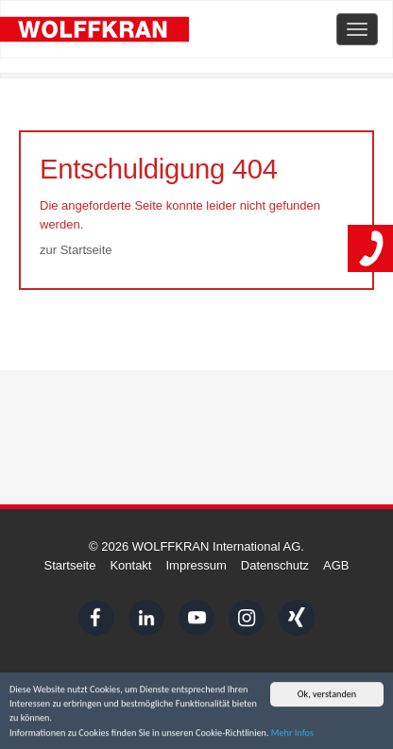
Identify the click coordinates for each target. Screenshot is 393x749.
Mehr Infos (292, 733)
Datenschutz (275, 565)
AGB (336, 565)
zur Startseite (76, 250)
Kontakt (130, 565)
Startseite (69, 565)
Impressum (195, 565)
